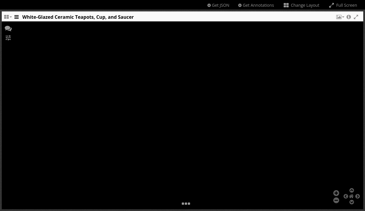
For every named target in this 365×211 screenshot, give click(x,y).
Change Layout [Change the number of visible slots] (301, 5)
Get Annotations (256, 5)
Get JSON (218, 5)
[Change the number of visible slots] (7, 18)
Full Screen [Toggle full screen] (342, 5)
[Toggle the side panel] (16, 18)
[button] (339, 18)
